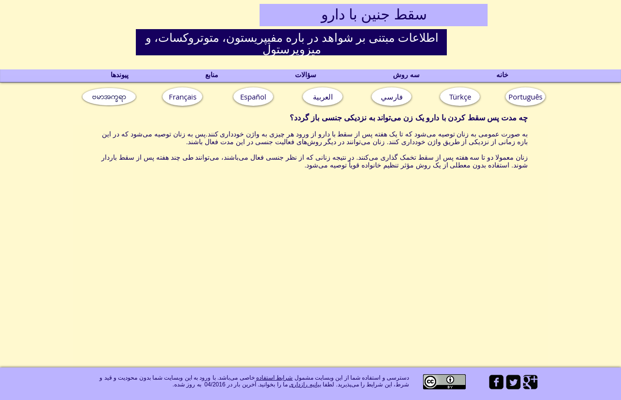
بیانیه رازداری (305, 384)
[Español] (253, 96)
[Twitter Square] (513, 382)
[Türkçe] (460, 96)
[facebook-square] (496, 382)
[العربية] (323, 96)
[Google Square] (530, 382)
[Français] (182, 96)
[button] (525, 96)
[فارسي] (391, 96)
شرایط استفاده (274, 377)
